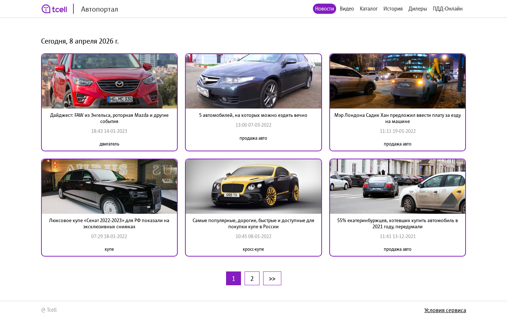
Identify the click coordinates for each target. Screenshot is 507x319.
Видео (347, 8)
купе (109, 249)
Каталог (369, 8)
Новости (324, 8)
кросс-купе (253, 249)
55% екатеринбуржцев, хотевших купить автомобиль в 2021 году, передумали (397, 223)
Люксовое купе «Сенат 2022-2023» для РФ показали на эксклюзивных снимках (109, 223)
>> (272, 278)
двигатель (109, 144)
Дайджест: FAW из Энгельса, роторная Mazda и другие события (109, 118)
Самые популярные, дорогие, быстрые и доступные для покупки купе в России (253, 223)
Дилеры (418, 8)
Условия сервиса (445, 310)
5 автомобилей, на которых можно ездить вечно (253, 115)
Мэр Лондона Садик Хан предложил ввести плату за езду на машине (397, 118)
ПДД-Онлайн (448, 8)
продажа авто (253, 138)
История (393, 8)
